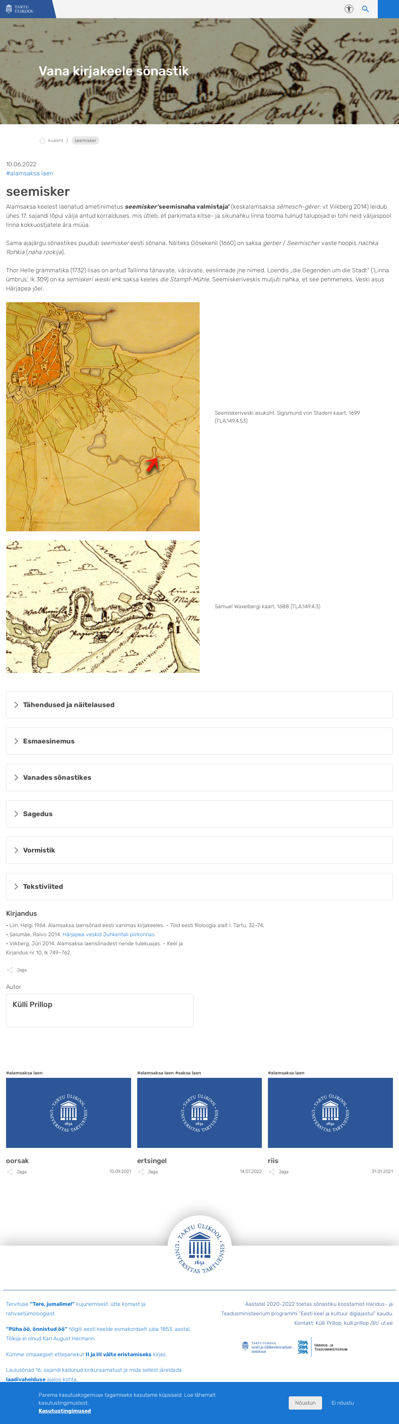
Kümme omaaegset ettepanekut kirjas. (86, 1354)
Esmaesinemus (49, 741)
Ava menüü (388, 9)
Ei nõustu (343, 1403)
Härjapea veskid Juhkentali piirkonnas (109, 934)
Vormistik (39, 850)
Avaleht (55, 140)
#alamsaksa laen (29, 173)
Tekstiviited (43, 886)
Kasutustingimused (65, 1411)
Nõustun (305, 1403)
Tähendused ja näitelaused (68, 705)
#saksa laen (188, 1073)
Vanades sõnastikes (57, 777)
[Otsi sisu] (366, 9)
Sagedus (38, 814)
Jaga (22, 970)
